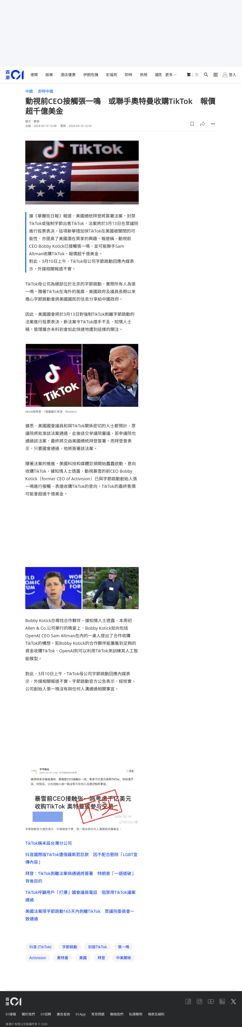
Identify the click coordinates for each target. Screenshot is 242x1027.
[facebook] (188, 1001)
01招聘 (46, 1014)
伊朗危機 (90, 74)
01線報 (11, 1014)
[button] (192, 124)
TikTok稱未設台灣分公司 (48, 843)
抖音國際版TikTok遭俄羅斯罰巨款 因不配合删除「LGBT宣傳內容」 (81, 858)
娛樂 (49, 74)
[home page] (15, 75)
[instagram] (199, 1001)
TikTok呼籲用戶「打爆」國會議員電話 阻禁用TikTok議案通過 (80, 896)
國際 (159, 74)
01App (81, 1014)
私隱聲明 (135, 1014)
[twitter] (233, 1001)
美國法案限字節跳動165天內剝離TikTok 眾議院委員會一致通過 (79, 915)
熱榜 (143, 74)
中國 (29, 91)
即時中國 (45, 91)
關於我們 (28, 1014)
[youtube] (211, 1001)
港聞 (34, 74)
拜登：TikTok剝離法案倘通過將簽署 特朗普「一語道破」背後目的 (80, 877)
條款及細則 (156, 1014)
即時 (128, 74)
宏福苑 (111, 74)
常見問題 (97, 1014)
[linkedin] (222, 1001)
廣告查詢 (63, 1014)
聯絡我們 (116, 1014)
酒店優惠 (68, 74)
